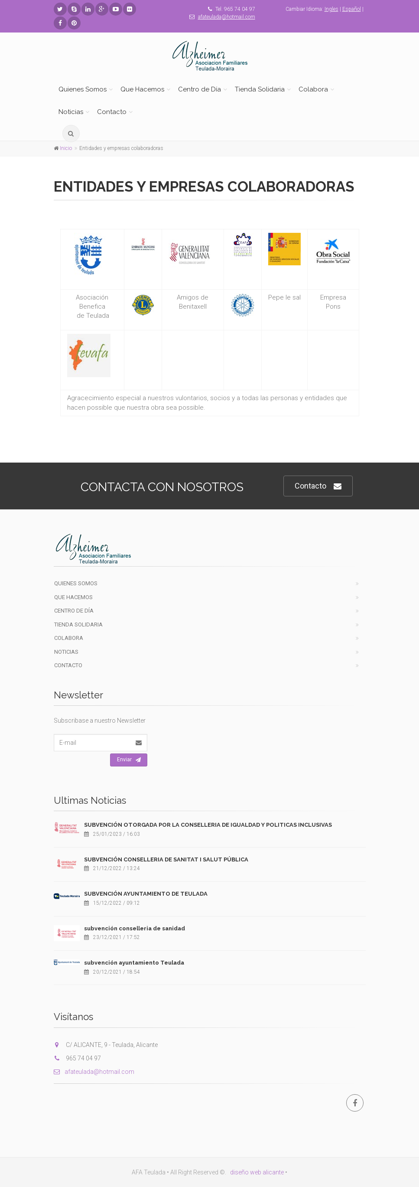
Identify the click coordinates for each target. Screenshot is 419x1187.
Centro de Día (199, 89)
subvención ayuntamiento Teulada (134, 962)
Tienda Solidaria (260, 89)
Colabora (313, 89)
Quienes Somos (82, 89)
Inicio (66, 148)
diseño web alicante (257, 1172)
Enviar (129, 760)
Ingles (331, 9)
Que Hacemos (142, 89)
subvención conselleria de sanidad (134, 928)
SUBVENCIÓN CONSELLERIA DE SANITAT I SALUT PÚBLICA (166, 859)
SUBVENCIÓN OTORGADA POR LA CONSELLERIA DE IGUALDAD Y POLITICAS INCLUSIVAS (208, 825)
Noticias (70, 112)
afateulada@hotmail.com (226, 17)
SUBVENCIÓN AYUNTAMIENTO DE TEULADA (146, 893)
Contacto (112, 112)
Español (351, 9)
